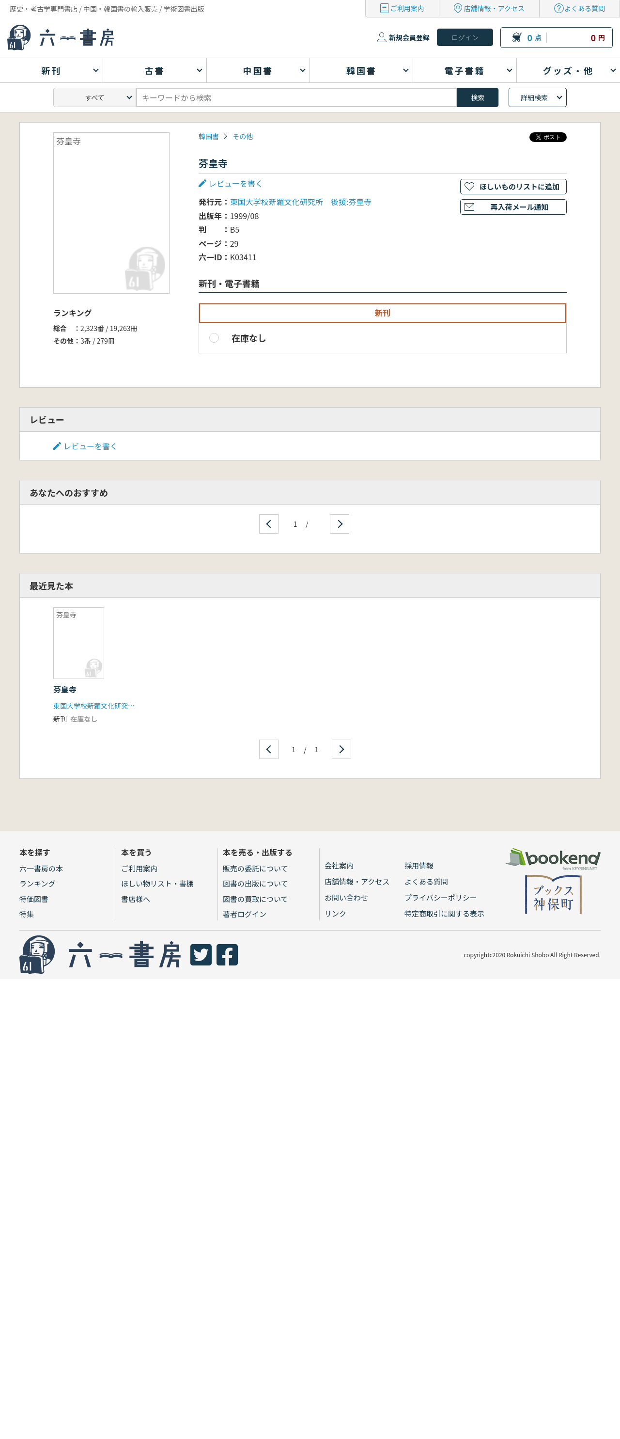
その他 (242, 136)
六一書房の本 (41, 868)
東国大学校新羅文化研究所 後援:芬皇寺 (301, 201)
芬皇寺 (65, 689)
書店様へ (135, 899)
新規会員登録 (409, 37)
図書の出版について (255, 883)
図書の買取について (255, 899)
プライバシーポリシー (440, 897)
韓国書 (209, 136)
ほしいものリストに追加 (519, 186)
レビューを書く (236, 183)
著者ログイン (244, 914)
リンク (335, 913)
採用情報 (419, 865)
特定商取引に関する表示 (444, 913)
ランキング (37, 883)
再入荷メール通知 (519, 207)
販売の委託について (255, 868)
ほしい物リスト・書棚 (157, 883)
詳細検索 (534, 97)
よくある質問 (584, 8)
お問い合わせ (346, 897)
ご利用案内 (407, 8)
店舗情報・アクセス (494, 8)
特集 (26, 914)
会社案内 (339, 865)
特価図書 (33, 899)
